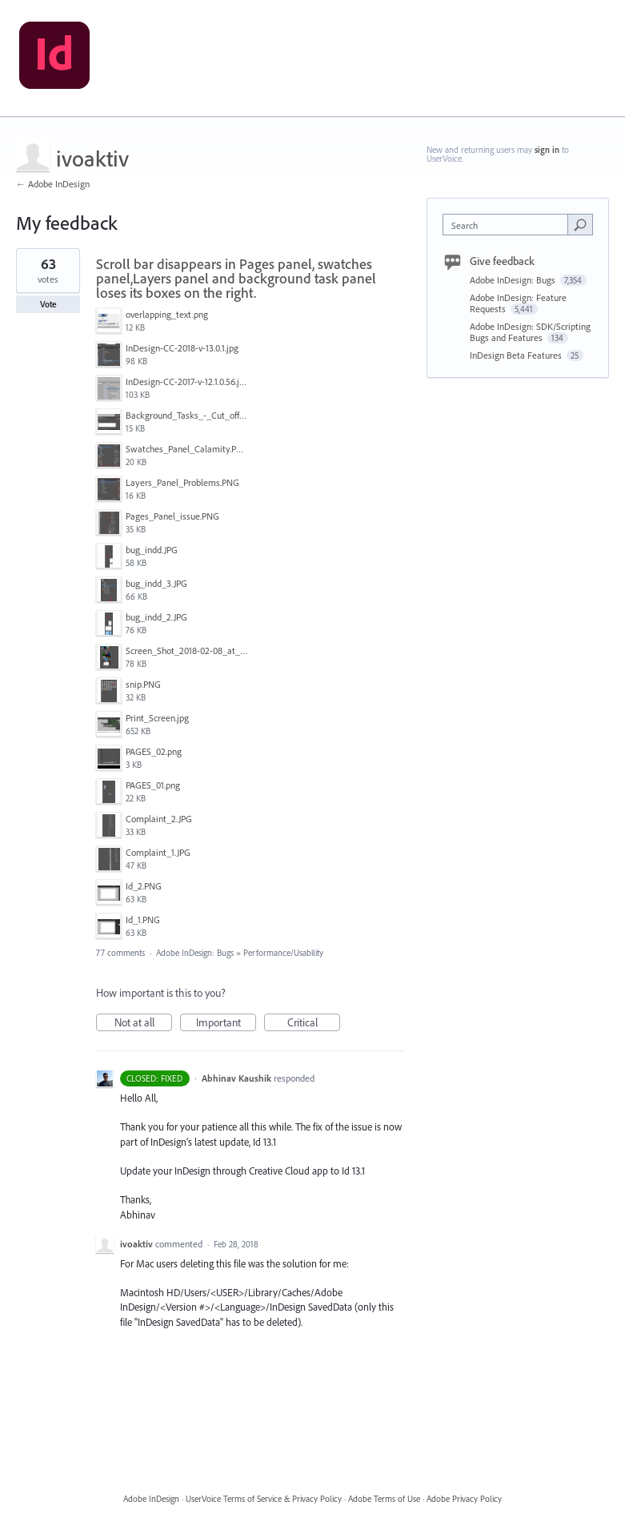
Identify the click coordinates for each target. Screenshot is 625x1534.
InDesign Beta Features (517, 355)
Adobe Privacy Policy (464, 1498)
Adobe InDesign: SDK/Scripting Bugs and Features (530, 331)
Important (226, 1023)
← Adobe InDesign (53, 184)
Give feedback (502, 261)
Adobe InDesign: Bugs (195, 952)
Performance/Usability (283, 952)
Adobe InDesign (151, 1498)
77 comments (120, 952)
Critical (314, 1023)
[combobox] (509, 225)
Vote (48, 304)
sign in (547, 149)
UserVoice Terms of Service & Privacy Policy (264, 1498)
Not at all (143, 1023)
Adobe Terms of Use (384, 1498)
